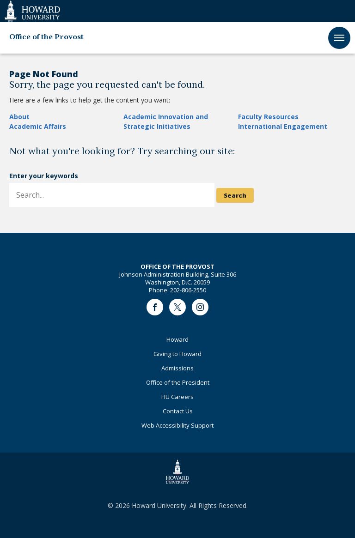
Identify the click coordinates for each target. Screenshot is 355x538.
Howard (177, 339)
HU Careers (177, 397)
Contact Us (178, 411)
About (19, 116)
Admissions (177, 368)
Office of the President (177, 382)
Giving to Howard (177, 354)
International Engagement (282, 126)
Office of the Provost (46, 37)
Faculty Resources (268, 116)
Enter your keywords (43, 175)
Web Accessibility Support (177, 425)
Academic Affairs (37, 126)
